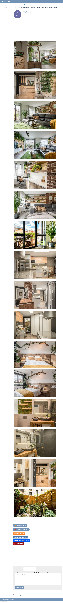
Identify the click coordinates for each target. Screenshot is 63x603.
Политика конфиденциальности (7, 599)
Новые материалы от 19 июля (21, 4)
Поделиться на (21, 540)
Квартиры (15, 9)
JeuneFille (25, 11)
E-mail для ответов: (18, 569)
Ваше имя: (17, 567)
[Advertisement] (24, 27)
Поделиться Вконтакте (21, 537)
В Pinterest (19, 543)
